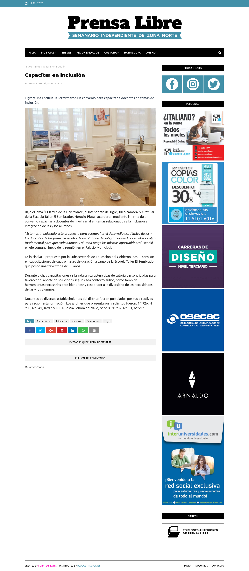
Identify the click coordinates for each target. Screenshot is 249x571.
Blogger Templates (89, 565)
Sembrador (93, 321)
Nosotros (202, 565)
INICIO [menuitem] (32, 52)
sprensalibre (34, 83)
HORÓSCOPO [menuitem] (132, 52)
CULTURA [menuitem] (110, 52)
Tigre (36, 66)
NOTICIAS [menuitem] (47, 52)
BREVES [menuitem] (66, 52)
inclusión (77, 321)
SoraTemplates (47, 565)
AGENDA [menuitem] (151, 52)
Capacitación (44, 321)
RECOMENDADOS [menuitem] (87, 52)
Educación (62, 321)
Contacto (218, 565)
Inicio (28, 66)
